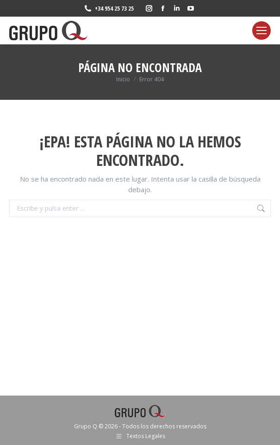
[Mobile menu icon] (261, 30)
